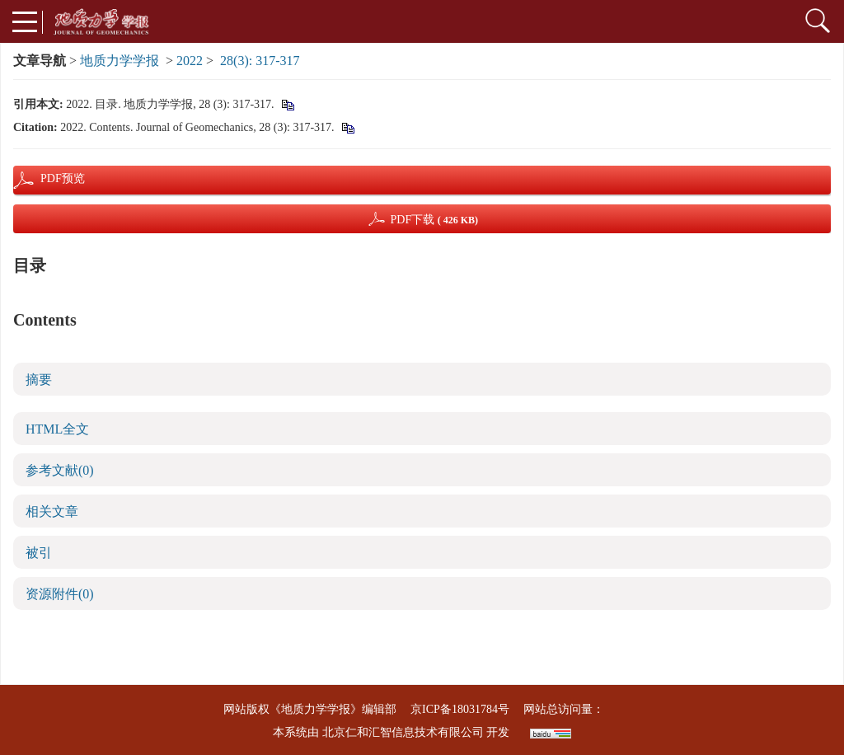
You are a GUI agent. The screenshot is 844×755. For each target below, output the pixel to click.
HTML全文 (57, 429)
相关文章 (52, 511)
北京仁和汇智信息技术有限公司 (403, 732)
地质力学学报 (119, 61)
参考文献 (60, 470)
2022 (189, 61)
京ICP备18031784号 (459, 709)
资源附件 (60, 594)
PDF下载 (434, 219)
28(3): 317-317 (259, 61)
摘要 (39, 380)
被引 (39, 553)
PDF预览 (48, 178)
